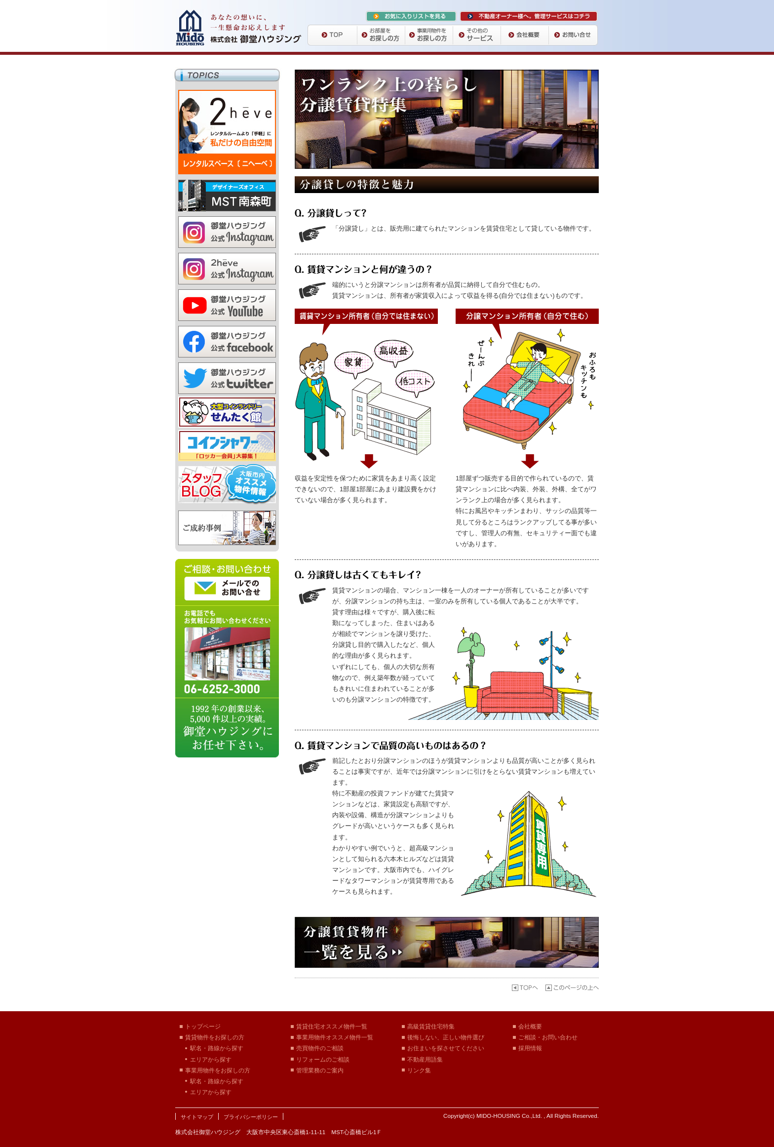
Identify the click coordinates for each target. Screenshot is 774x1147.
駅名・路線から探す (216, 1048)
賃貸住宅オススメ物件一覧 (331, 1026)
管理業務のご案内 (320, 1070)
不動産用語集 (425, 1059)
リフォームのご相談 (322, 1059)
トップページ (203, 1026)
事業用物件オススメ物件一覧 (334, 1037)
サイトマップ (197, 1117)
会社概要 (530, 1026)
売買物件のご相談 (320, 1048)
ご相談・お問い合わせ (548, 1037)
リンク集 (419, 1070)
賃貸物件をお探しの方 (214, 1037)
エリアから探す (211, 1059)
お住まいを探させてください (445, 1048)
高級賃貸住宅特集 (431, 1026)
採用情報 (530, 1048)
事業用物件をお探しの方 (217, 1070)
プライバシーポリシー (251, 1117)
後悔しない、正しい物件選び (445, 1037)
